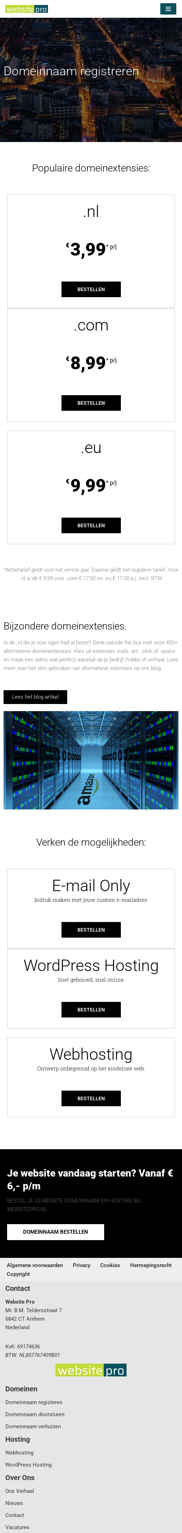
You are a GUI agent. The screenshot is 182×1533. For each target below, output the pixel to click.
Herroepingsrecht (151, 1265)
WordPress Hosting (28, 1465)
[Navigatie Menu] (168, 9)
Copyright (18, 1274)
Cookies (110, 1265)
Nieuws (14, 1503)
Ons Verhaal (19, 1491)
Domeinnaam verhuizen (33, 1426)
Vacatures (17, 1527)
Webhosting (19, 1453)
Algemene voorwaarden (35, 1265)
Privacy (81, 1265)
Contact (14, 1515)
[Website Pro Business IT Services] (26, 9)
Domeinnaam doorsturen (34, 1414)
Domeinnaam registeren (33, 1402)
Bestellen (91, 289)
